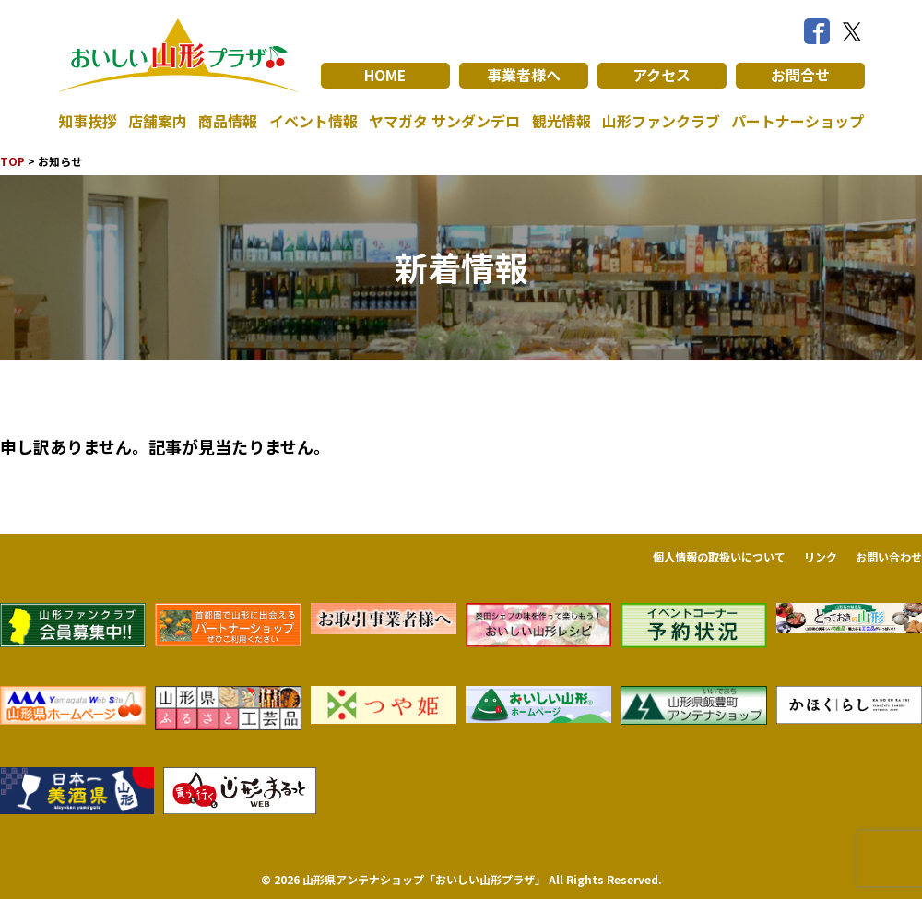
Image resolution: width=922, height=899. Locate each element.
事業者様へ (524, 76)
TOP (12, 161)
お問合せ (800, 76)
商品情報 (227, 122)
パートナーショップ (797, 122)
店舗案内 (157, 122)
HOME (385, 76)
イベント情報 (313, 122)
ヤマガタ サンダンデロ (444, 122)
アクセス (661, 76)
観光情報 (561, 122)
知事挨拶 (87, 122)
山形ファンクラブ (661, 122)
